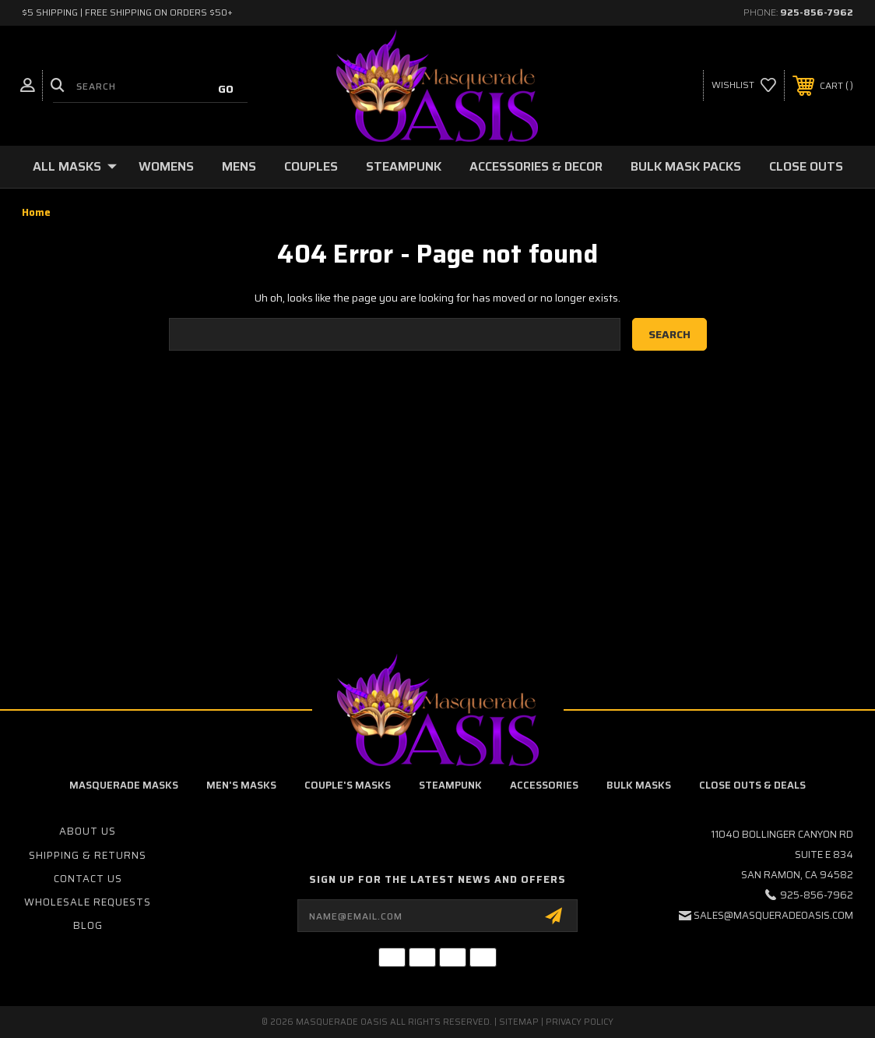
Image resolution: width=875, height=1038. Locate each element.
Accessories (544, 785)
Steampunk (403, 166)
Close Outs (806, 166)
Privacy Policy (579, 1022)
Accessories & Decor (536, 166)
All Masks (75, 166)
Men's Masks (241, 785)
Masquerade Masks (123, 785)
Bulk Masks (638, 785)
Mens (239, 166)
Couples (311, 166)
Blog (88, 925)
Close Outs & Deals (752, 785)
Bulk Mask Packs (686, 166)
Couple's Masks (347, 785)
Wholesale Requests (87, 902)
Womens (166, 166)
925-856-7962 (816, 12)
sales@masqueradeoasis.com (773, 915)
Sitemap (519, 1022)
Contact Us (88, 878)
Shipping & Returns (87, 855)
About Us (87, 831)
